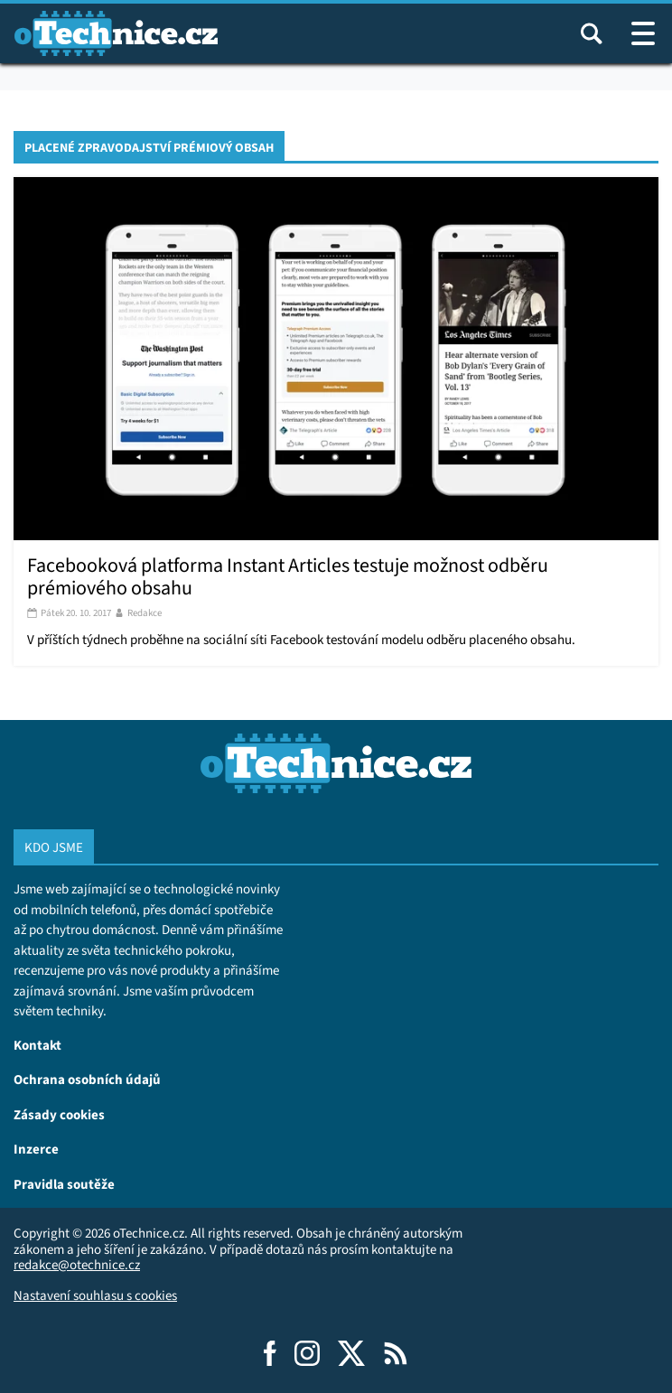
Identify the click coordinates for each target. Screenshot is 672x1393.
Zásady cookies (59, 1114)
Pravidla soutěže (64, 1183)
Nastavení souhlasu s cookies (95, 1295)
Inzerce (36, 1148)
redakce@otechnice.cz (77, 1265)
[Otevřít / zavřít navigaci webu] (643, 33)
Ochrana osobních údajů (87, 1079)
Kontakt (37, 1044)
